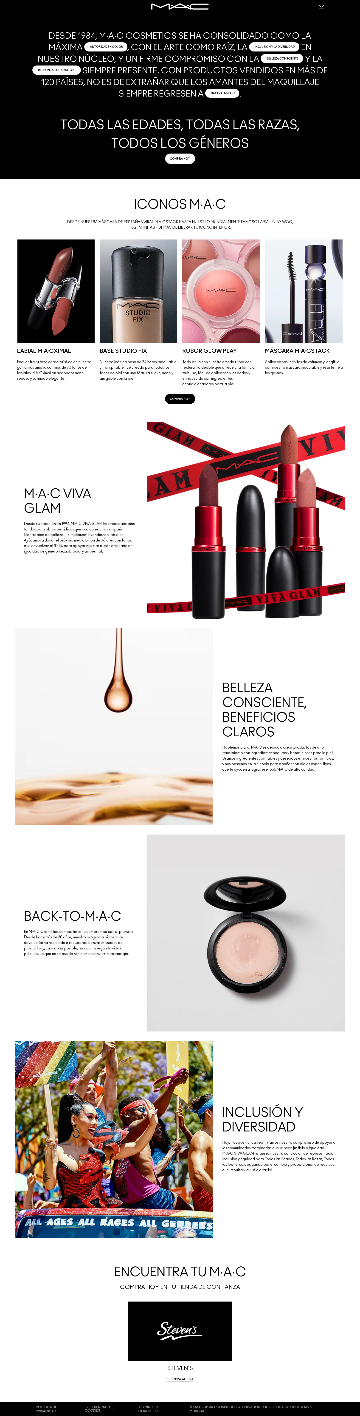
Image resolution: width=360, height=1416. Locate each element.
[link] (180, 159)
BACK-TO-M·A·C (223, 93)
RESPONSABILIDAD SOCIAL (57, 70)
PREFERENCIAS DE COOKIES (98, 1409)
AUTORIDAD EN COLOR (106, 47)
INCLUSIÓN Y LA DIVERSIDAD (275, 47)
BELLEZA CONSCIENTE (282, 58)
